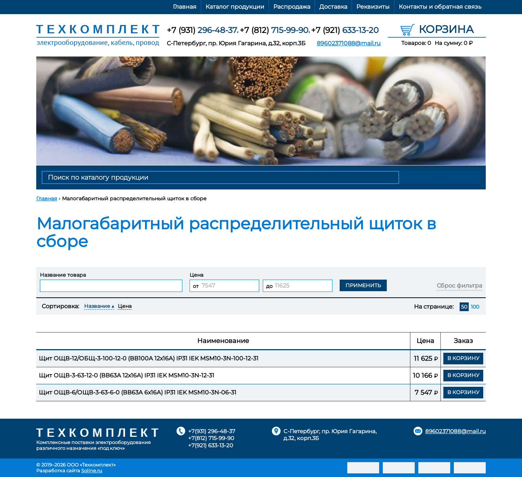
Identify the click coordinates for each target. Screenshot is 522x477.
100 (475, 307)
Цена (125, 306)
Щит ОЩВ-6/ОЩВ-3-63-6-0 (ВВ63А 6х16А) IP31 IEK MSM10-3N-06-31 (137, 392)
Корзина (437, 29)
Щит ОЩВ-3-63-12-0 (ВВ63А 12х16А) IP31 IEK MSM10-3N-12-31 (126, 375)
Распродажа (291, 6)
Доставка (333, 6)
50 (464, 307)
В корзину (463, 358)
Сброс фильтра (459, 285)
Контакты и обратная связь (440, 6)
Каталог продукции (235, 6)
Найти (440, 177)
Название (97, 306)
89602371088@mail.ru (349, 43)
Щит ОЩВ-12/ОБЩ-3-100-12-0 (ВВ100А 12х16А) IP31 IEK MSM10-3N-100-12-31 (148, 358)
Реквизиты (373, 6)
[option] (261, 111)
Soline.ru (91, 470)
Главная (184, 6)
